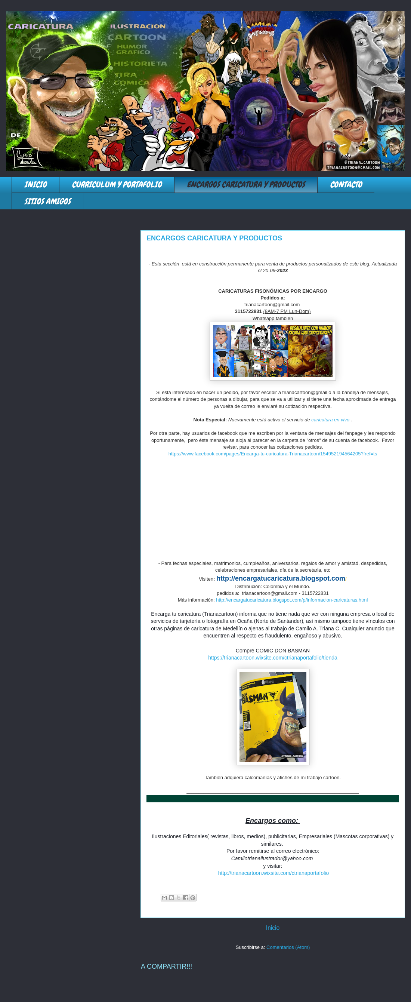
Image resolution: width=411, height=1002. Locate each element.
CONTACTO (346, 184)
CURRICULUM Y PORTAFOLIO (117, 184)
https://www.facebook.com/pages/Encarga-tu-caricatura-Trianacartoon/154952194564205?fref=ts (273, 454)
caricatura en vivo (330, 419)
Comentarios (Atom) (288, 947)
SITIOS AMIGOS (47, 201)
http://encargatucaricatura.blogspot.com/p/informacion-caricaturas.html (292, 600)
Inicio (272, 928)
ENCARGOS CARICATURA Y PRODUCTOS (246, 184)
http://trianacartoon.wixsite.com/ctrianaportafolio (273, 873)
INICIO (35, 184)
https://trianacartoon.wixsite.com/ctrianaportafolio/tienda (272, 658)
